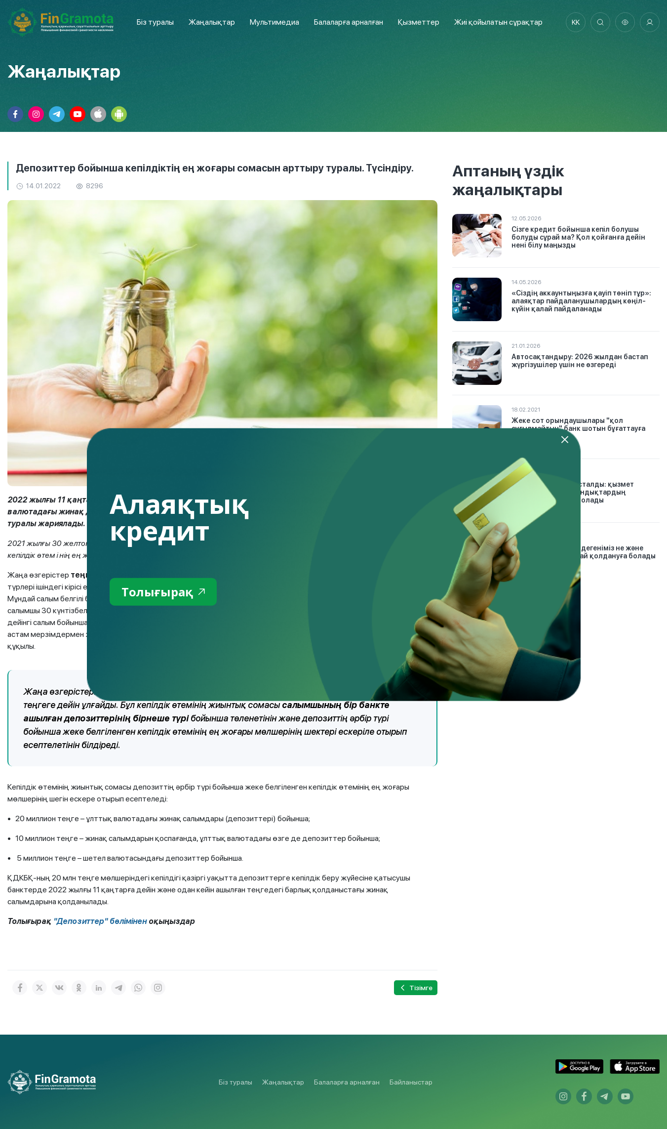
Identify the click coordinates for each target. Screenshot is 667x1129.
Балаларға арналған (347, 1082)
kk (576, 22)
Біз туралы (155, 22)
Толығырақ (163, 591)
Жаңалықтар (212, 22)
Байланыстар (411, 1082)
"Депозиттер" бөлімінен (100, 921)
